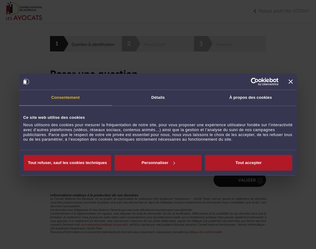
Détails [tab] (158, 97)
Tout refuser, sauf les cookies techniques (67, 162)
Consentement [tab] (65, 97)
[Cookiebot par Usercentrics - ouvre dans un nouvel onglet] (252, 82)
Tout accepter (248, 162)
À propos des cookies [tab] (250, 97)
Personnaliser (158, 162)
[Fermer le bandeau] (291, 81)
